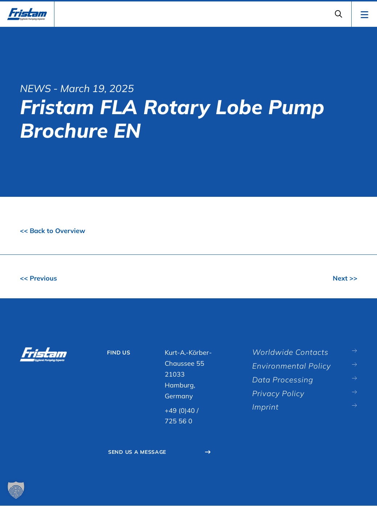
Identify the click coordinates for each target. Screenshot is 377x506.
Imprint (266, 409)
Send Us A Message (140, 452)
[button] (16, 490)
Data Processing (285, 381)
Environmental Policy (294, 367)
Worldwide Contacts (292, 352)
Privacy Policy (280, 395)
